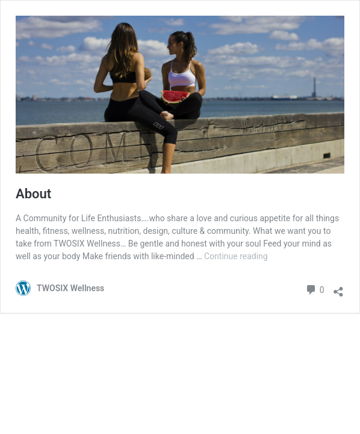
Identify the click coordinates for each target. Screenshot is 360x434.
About (33, 193)
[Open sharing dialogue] (338, 289)
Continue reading (236, 256)
